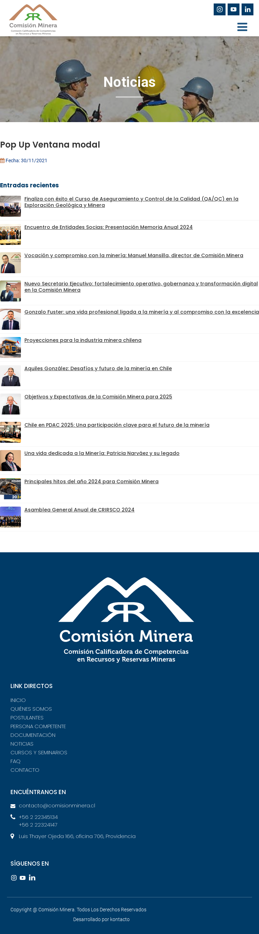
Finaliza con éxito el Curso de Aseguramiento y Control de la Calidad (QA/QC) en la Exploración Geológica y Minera (131, 202)
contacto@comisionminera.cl (57, 805)
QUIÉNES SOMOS (31, 708)
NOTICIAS (21, 743)
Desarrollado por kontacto (101, 919)
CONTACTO (24, 770)
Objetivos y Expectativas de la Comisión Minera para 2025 (98, 397)
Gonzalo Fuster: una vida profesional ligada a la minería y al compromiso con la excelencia (141, 312)
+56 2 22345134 (38, 817)
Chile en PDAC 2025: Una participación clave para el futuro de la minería (117, 425)
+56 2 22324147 (38, 824)
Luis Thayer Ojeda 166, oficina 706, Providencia (77, 836)
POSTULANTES (27, 717)
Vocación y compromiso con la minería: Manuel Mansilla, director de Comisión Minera (133, 255)
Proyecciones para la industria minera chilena (83, 340)
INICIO (18, 700)
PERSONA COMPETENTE (38, 726)
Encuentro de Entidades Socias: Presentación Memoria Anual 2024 (108, 227)
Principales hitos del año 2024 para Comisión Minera (91, 481)
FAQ (15, 761)
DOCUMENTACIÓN (32, 735)
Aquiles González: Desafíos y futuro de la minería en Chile (98, 368)
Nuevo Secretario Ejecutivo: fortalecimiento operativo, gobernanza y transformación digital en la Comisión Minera (141, 287)
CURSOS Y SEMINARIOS (38, 752)
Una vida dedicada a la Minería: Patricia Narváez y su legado (102, 453)
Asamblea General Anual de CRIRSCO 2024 (79, 510)
